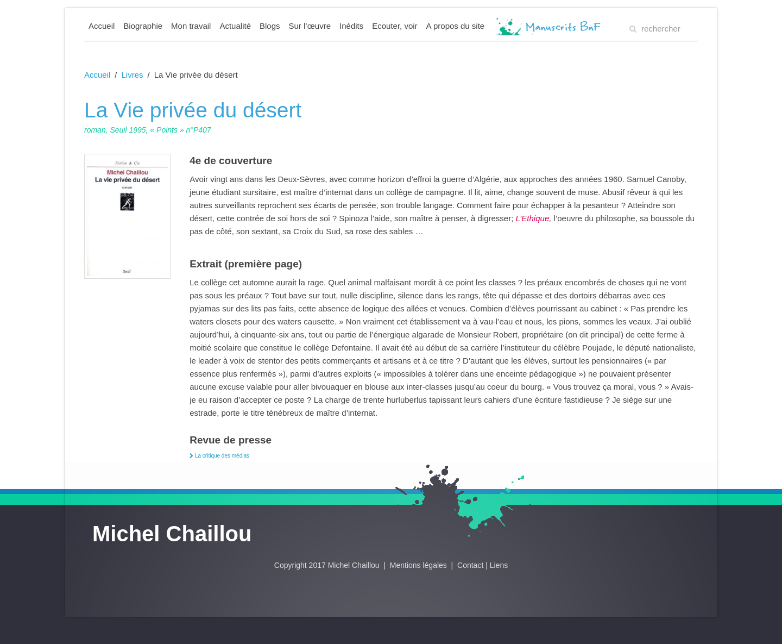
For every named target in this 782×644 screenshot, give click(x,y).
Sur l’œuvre (310, 25)
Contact (470, 565)
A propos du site (455, 25)
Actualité (235, 25)
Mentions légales (419, 565)
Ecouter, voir (394, 25)
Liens (499, 565)
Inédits (351, 25)
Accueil (102, 25)
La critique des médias (219, 456)
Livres (132, 74)
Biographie (142, 25)
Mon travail (191, 25)
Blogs (270, 25)
